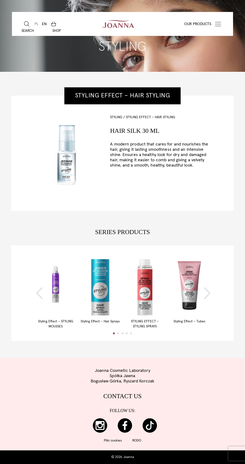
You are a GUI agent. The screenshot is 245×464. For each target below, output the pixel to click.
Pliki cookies (113, 440)
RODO (136, 440)
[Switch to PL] (36, 24)
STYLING (116, 117)
